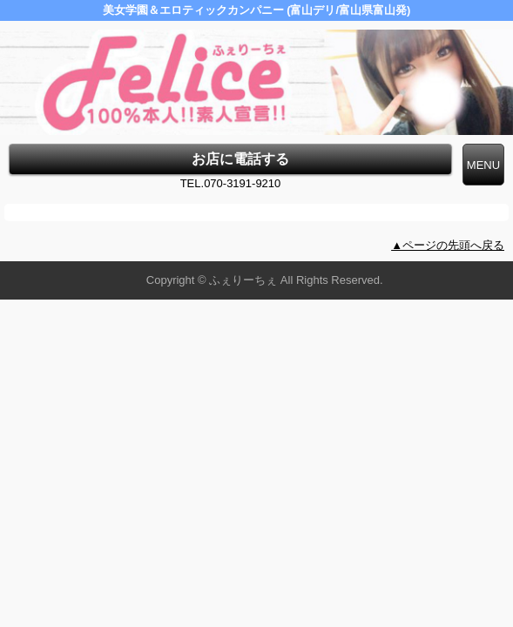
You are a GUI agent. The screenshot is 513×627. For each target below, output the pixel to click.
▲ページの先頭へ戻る (447, 245)
